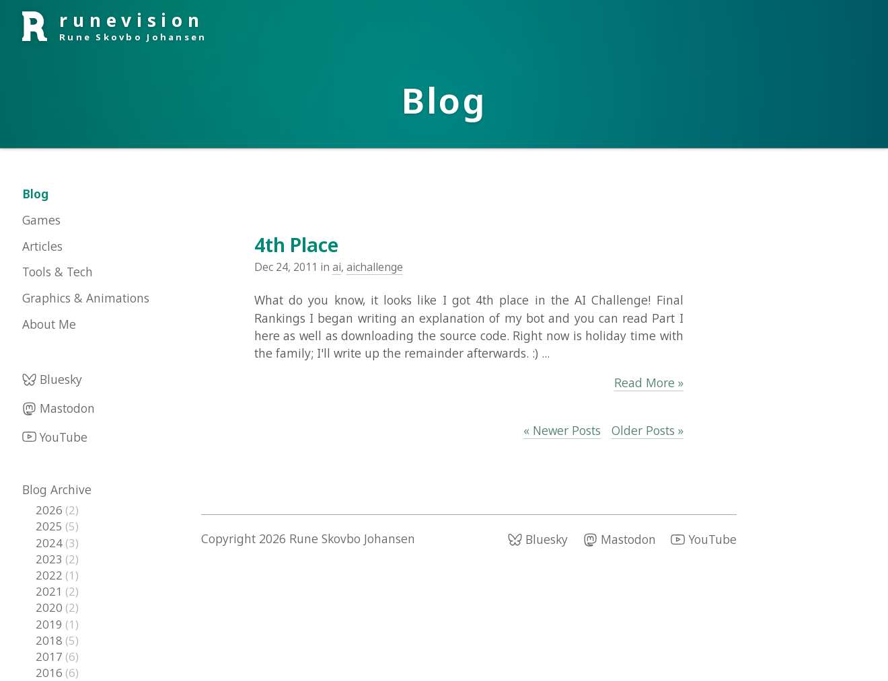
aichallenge (374, 266)
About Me (49, 324)
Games (41, 220)
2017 (50, 656)
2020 (50, 607)
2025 (50, 526)
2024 (50, 543)
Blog (35, 194)
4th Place (296, 244)
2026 (50, 510)
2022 (50, 575)
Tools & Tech (57, 272)
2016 (50, 672)
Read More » (648, 382)
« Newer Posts (562, 430)
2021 (50, 591)
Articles (42, 246)
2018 (50, 640)
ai (336, 266)
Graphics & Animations (85, 298)
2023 (50, 559)
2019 (50, 624)
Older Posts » (647, 430)
